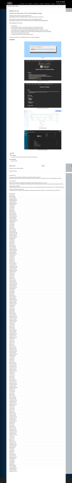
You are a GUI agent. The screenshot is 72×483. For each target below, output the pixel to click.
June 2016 (11, 358)
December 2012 (12, 416)
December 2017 (12, 333)
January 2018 (12, 331)
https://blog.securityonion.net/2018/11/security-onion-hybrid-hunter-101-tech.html (26, 16)
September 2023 (12, 236)
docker (13, 157)
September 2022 (12, 253)
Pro (26, 3)
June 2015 (11, 374)
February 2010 (12, 454)
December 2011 (12, 430)
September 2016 (12, 354)
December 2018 (12, 316)
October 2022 (12, 252)
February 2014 (12, 397)
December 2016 (12, 349)
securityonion (34, 157)
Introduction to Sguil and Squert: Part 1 (16, 189)
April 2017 (11, 344)
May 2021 (11, 275)
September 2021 (12, 270)
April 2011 (11, 440)
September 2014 (12, 387)
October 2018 (12, 319)
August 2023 (11, 238)
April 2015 (11, 377)
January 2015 (12, 381)
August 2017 (11, 338)
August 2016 (11, 355)
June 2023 (11, 241)
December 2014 (12, 383)
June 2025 (11, 207)
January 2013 (12, 415)
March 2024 (11, 228)
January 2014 (12, 398)
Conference (59, 3)
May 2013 (11, 409)
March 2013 (11, 412)
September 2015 (12, 370)
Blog (64, 3)
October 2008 (12, 469)
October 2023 (12, 235)
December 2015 (12, 366)
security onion (29, 157)
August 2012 (11, 422)
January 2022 (12, 264)
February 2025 (12, 213)
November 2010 (12, 444)
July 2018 (11, 323)
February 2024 (12, 229)
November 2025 (12, 200)
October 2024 (12, 218)
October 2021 (12, 268)
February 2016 (12, 363)
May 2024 (11, 225)
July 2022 (11, 256)
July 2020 (11, 289)
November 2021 (12, 267)
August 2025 (11, 204)
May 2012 (11, 423)
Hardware (36, 3)
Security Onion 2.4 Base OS (14, 186)
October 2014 (12, 386)
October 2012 (12, 419)
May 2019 (11, 309)
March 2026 (11, 196)
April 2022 (11, 260)
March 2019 (11, 312)
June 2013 (11, 408)
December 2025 (12, 199)
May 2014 (11, 393)
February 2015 (12, 380)
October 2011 (11, 433)
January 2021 (11, 281)
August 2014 (11, 388)
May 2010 (11, 451)
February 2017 (12, 347)
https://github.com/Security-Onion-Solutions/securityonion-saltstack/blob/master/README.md (28, 20)
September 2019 (12, 303)
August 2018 (11, 321)
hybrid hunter (20, 157)
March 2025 (11, 211)
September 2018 (12, 320)
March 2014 (11, 395)
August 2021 (11, 271)
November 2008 (12, 468)
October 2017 (12, 335)
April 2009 (11, 464)
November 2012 (12, 418)
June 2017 (11, 341)
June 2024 (11, 224)
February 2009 (12, 465)
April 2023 (11, 243)
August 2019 (11, 305)
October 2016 (12, 352)
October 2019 (12, 302)
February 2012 (12, 427)
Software (30, 3)
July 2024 (11, 222)
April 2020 (11, 294)
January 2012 (11, 429)
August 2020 (11, 288)
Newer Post (12, 166)
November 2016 (12, 351)
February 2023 (12, 246)
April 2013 (11, 411)
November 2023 (12, 234)
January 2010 (12, 455)
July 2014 (11, 390)
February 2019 (12, 313)
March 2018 (11, 328)
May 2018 (11, 326)
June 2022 (11, 257)
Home (43, 166)
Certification (47, 3)
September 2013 (12, 404)
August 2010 (11, 447)
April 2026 (11, 195)
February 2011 (12, 441)
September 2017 (12, 337)
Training (41, 3)
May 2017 (11, 342)
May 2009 (11, 462)
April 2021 (11, 277)
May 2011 (11, 439)
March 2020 (11, 295)
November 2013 (12, 401)
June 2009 (11, 461)
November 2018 (12, 317)
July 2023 (11, 239)
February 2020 (12, 296)
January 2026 (12, 197)
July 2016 (11, 356)
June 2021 (11, 274)
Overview (22, 3)
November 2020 (12, 284)
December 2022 (12, 249)
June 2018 (11, 324)
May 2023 (11, 242)
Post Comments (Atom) (19, 168)
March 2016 (11, 362)
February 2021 (12, 280)
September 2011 (12, 434)
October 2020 (12, 285)
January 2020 (12, 298)
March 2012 (11, 426)
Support (53, 3)
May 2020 (11, 292)
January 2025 (12, 214)
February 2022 (12, 263)
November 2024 (12, 217)
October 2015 (12, 369)
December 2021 (12, 266)
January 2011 (11, 443)
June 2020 (11, 291)
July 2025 (11, 206)
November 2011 (12, 432)
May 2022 (11, 259)
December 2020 (12, 282)
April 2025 (11, 210)
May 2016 (11, 359)
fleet (16, 157)
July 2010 (11, 448)
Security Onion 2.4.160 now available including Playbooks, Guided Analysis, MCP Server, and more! (28, 182)
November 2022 (12, 250)
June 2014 (11, 391)
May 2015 (11, 376)
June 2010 (11, 450)
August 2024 (11, 221)
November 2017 (12, 334)
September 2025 (12, 203)
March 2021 (11, 278)
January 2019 (12, 314)
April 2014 (11, 394)
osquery (24, 157)
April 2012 (11, 425)
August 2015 (11, 372)
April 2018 (11, 327)
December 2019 (12, 299)
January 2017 (11, 348)
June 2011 (11, 437)
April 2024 (11, 227)
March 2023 (11, 245)
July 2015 (11, 373)
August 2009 (11, 458)
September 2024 (12, 220)
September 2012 (12, 420)
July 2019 (11, 306)
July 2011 (11, 436)
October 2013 (12, 402)
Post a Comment (14, 160)
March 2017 (11, 345)
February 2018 (12, 330)
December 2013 (12, 400)
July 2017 (11, 340)
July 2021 (11, 273)
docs (42, 28)
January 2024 (12, 231)
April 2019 (11, 310)
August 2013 (11, 405)
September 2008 (12, 471)
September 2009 (12, 457)
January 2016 (12, 365)
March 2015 (11, 379)
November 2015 (12, 367)
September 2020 (12, 287)
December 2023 (12, 232)
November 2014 (12, 384)
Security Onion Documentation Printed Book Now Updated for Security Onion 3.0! (24, 177)
